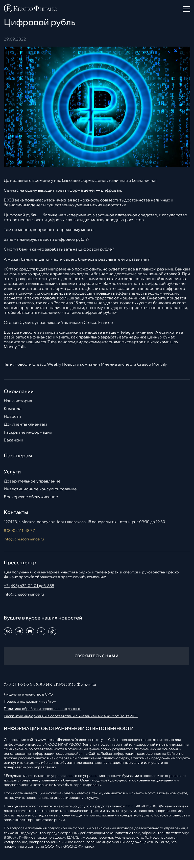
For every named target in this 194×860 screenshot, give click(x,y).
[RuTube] (30, 631)
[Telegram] (19, 631)
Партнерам (18, 456)
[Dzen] (41, 631)
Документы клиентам (25, 424)
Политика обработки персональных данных (42, 709)
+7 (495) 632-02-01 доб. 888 (29, 585)
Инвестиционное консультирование (40, 489)
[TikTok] (52, 631)
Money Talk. (15, 346)
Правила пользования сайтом (30, 701)
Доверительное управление (32, 481)
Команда (12, 408)
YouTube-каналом (58, 341)
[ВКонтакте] (8, 631)
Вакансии (13, 440)
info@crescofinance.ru (24, 539)
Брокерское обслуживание (31, 496)
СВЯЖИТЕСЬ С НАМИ (96, 655)
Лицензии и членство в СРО (28, 694)
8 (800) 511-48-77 (19, 530)
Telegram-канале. (137, 332)
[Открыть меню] (186, 9)
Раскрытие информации (28, 432)
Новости (12, 416)
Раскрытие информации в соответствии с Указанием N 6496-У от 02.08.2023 (71, 716)
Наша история (18, 400)
